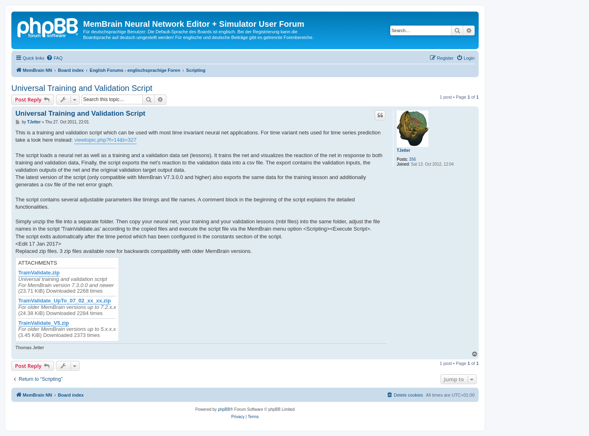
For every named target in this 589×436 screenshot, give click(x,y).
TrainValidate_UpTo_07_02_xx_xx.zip (64, 301)
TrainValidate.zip (39, 273)
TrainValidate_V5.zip (43, 323)
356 (412, 159)
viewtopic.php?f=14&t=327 (105, 140)
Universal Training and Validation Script (82, 88)
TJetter (403, 150)
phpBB (224, 409)
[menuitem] (54, 58)
